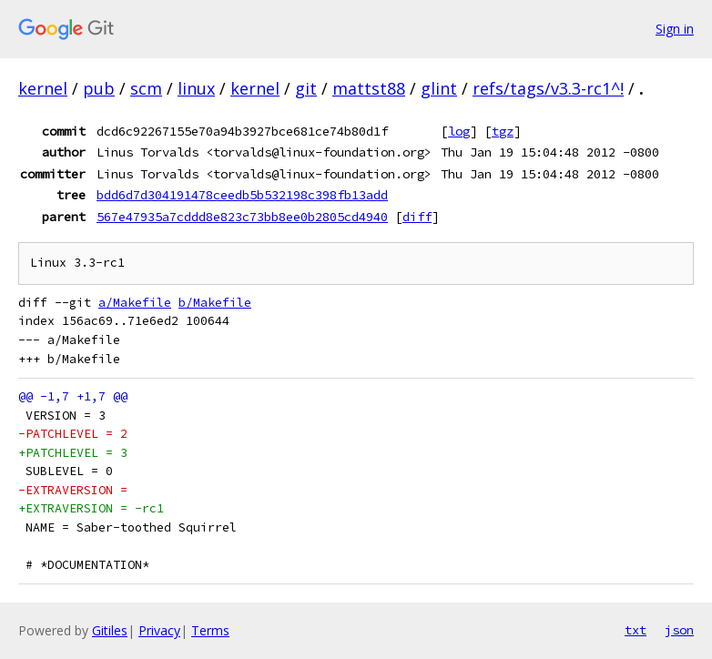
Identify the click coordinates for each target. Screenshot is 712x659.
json (679, 630)
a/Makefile (134, 302)
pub (99, 88)
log (459, 131)
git (306, 88)
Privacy (159, 630)
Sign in (675, 28)
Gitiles (109, 630)
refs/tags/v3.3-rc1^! (548, 88)
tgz (503, 131)
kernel (42, 88)
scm (146, 88)
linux (196, 88)
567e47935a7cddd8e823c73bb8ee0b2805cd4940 (242, 216)
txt (635, 630)
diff (417, 216)
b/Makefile (214, 302)
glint (439, 88)
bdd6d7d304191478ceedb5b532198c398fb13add (242, 195)
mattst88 (368, 88)
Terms (210, 630)
